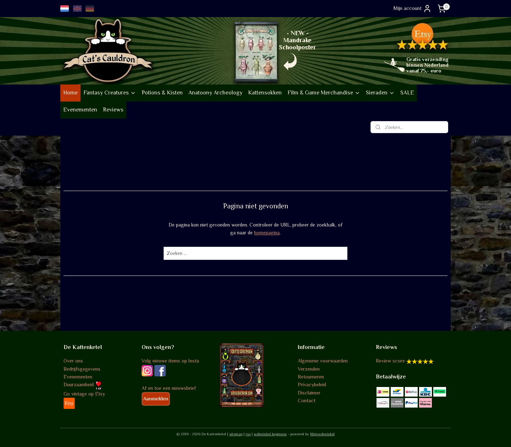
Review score (390, 361)
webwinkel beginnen (270, 434)
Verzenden (309, 369)
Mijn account (413, 8)
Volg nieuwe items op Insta (170, 361)
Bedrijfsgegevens (82, 369)
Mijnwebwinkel (322, 434)
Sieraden (380, 92)
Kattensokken (265, 92)
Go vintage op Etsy (84, 394)
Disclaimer (309, 393)
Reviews (113, 110)
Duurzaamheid (83, 384)
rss (248, 434)
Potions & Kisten (162, 92)
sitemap (235, 434)
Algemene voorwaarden (323, 361)
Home (70, 92)
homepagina (267, 232)
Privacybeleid (312, 384)
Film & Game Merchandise (323, 92)
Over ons (73, 361)
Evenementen (80, 110)
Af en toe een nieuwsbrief (169, 388)
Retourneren (311, 377)
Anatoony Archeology (215, 92)
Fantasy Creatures (109, 92)
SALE (407, 92)
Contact (306, 400)
